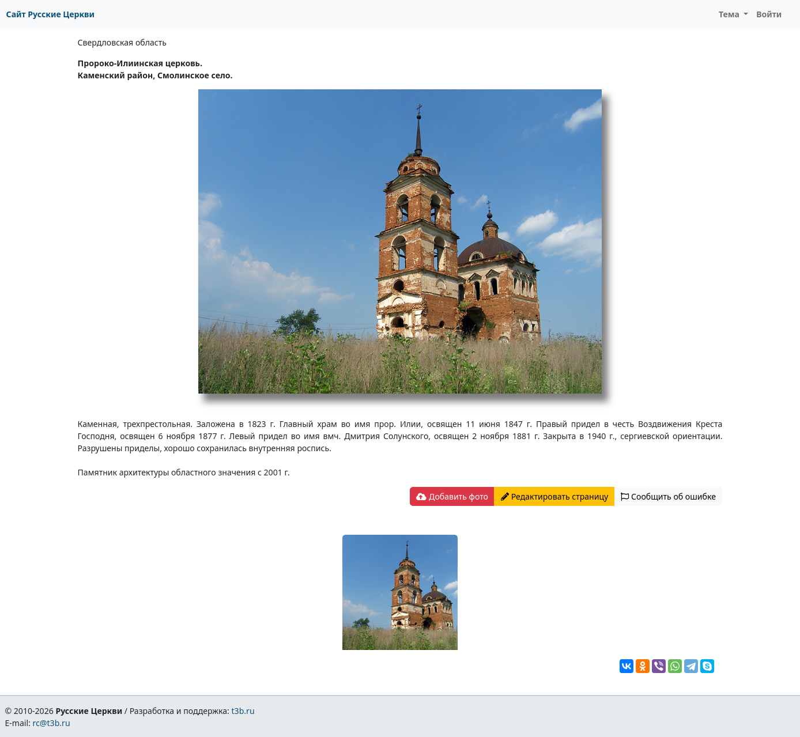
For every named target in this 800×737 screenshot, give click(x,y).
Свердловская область (122, 42)
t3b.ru (243, 710)
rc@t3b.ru (51, 722)
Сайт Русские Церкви (50, 14)
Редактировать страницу (554, 496)
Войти (769, 14)
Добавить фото (452, 496)
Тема (730, 14)
